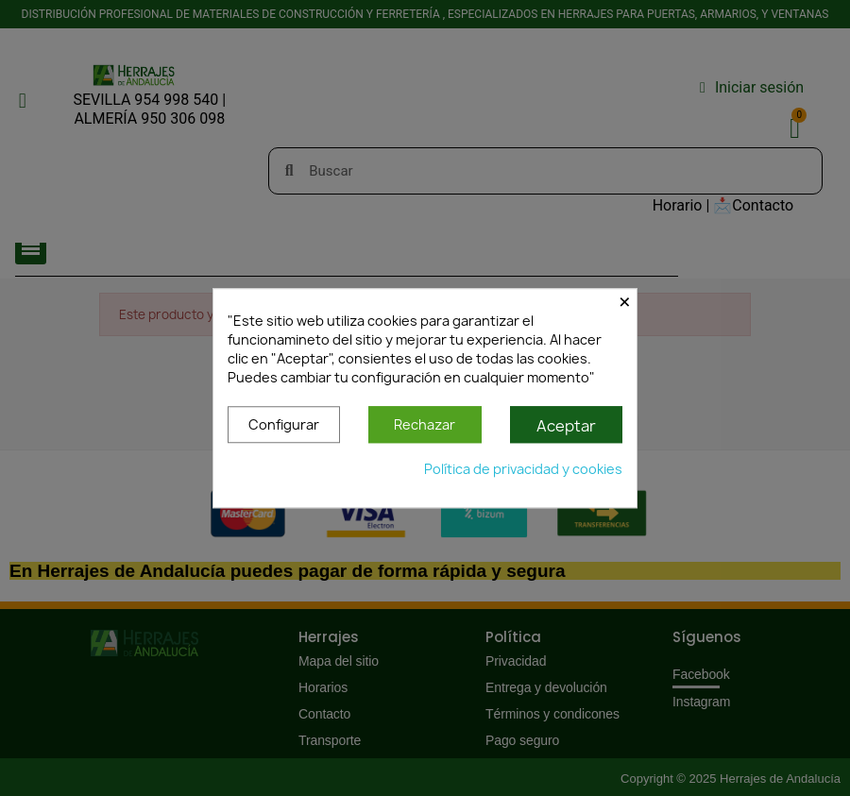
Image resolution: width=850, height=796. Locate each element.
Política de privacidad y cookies (523, 469)
